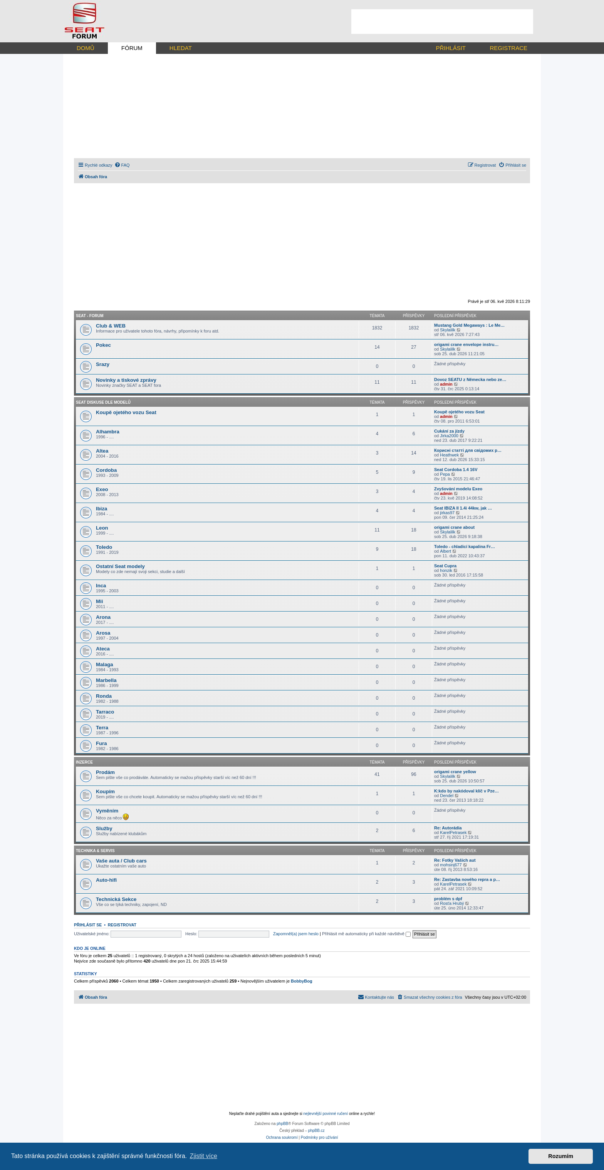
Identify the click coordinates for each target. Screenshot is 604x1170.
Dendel (446, 795)
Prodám (105, 772)
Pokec (103, 345)
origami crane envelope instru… (466, 344)
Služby (104, 828)
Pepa (445, 474)
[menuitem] (122, 165)
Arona (103, 617)
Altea (102, 451)
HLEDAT (180, 48)
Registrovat (122, 925)
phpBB (282, 1124)
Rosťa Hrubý (452, 903)
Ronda (104, 696)
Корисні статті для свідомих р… (468, 450)
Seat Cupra (445, 565)
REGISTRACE (508, 48)
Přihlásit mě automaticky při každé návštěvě (366, 933)
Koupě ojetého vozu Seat (126, 412)
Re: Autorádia (448, 828)
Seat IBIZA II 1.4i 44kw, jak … (463, 508)
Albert (445, 551)
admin (446, 384)
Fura (101, 743)
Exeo (102, 489)
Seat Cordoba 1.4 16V (456, 469)
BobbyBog (301, 981)
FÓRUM (132, 48)
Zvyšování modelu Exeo (458, 488)
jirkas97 (447, 512)
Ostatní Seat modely (120, 566)
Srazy (102, 364)
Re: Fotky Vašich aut (455, 860)
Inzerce (84, 762)
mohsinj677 (450, 864)
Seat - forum (89, 316)
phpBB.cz (316, 1130)
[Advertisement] (442, 21)
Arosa (103, 633)
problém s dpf (448, 898)
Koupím (105, 791)
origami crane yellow (455, 771)
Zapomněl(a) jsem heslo (296, 933)
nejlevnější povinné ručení (326, 1114)
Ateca (103, 649)
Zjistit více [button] (203, 1156)
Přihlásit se (88, 925)
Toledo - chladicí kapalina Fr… (464, 546)
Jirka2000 (449, 435)
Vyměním (107, 811)
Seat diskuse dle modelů (103, 402)
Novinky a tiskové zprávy (126, 380)
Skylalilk (447, 330)
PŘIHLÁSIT (451, 48)
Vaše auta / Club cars (121, 861)
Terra (102, 727)
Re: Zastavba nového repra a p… (467, 879)
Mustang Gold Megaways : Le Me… (469, 325)
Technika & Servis (95, 851)
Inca (101, 585)
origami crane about (454, 527)
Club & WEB (111, 326)
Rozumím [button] (560, 1156)
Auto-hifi (106, 880)
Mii (99, 601)
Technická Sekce (116, 899)
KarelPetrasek (453, 832)
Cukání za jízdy (449, 431)
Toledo (104, 547)
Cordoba (106, 470)
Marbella (106, 680)
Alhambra (107, 432)
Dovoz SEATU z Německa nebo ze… (470, 379)
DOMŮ (85, 48)
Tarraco (105, 712)
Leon (102, 528)
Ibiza (101, 508)
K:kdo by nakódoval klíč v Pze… (466, 791)
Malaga (104, 664)
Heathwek (449, 455)
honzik (446, 570)
